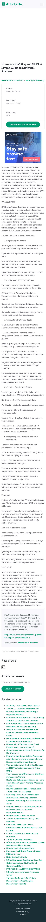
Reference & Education (12, 80)
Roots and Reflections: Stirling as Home (25, 780)
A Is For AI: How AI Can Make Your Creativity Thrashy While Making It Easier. (22, 732)
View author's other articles (23, 124)
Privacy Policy (22, 911)
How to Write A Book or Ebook (20, 815)
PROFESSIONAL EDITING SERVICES (23, 869)
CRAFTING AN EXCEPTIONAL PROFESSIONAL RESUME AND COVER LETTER (24, 827)
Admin (23, 914)
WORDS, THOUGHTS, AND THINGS (23, 705)
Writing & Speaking (35, 80)
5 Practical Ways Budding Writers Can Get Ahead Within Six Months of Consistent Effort (24, 863)
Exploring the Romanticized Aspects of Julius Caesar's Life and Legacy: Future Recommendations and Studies (24, 759)
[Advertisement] (23, 37)
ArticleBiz (11, 4)
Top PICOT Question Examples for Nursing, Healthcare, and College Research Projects (22, 711)
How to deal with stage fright (20, 848)
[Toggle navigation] (42, 4)
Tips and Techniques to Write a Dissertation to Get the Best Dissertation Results (21, 881)
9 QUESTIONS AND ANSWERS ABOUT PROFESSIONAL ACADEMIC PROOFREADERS (24, 809)
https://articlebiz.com (28, 642)
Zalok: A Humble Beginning (19, 839)
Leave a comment (13, 688)
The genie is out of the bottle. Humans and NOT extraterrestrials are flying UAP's (24, 768)
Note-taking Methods (16, 857)
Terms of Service (22, 908)
